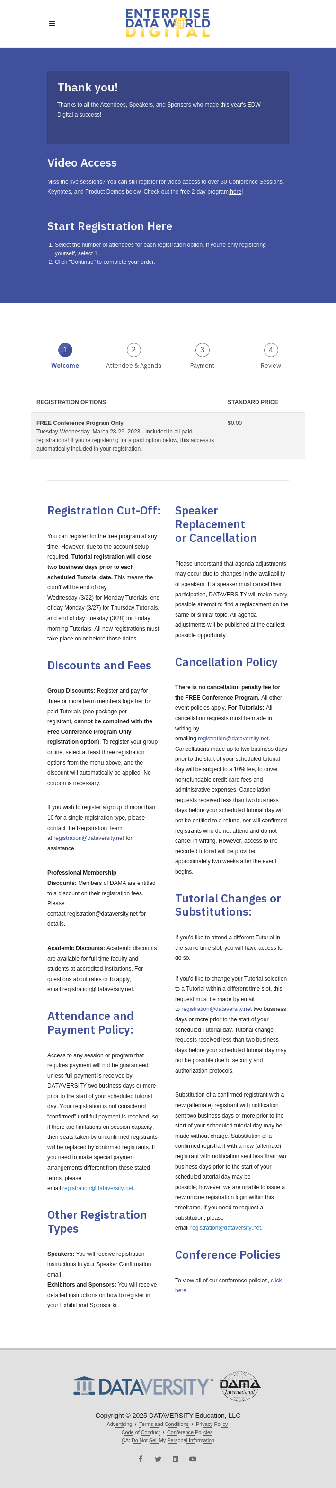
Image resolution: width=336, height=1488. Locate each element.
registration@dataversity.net (88, 838)
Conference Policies (189, 1432)
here (235, 192)
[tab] (65, 355)
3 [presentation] (202, 350)
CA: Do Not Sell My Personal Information (168, 1440)
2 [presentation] (134, 350)
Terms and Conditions (164, 1424)
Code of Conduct (141, 1432)
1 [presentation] (65, 350)
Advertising (120, 1424)
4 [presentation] (271, 350)
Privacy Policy (212, 1424)
